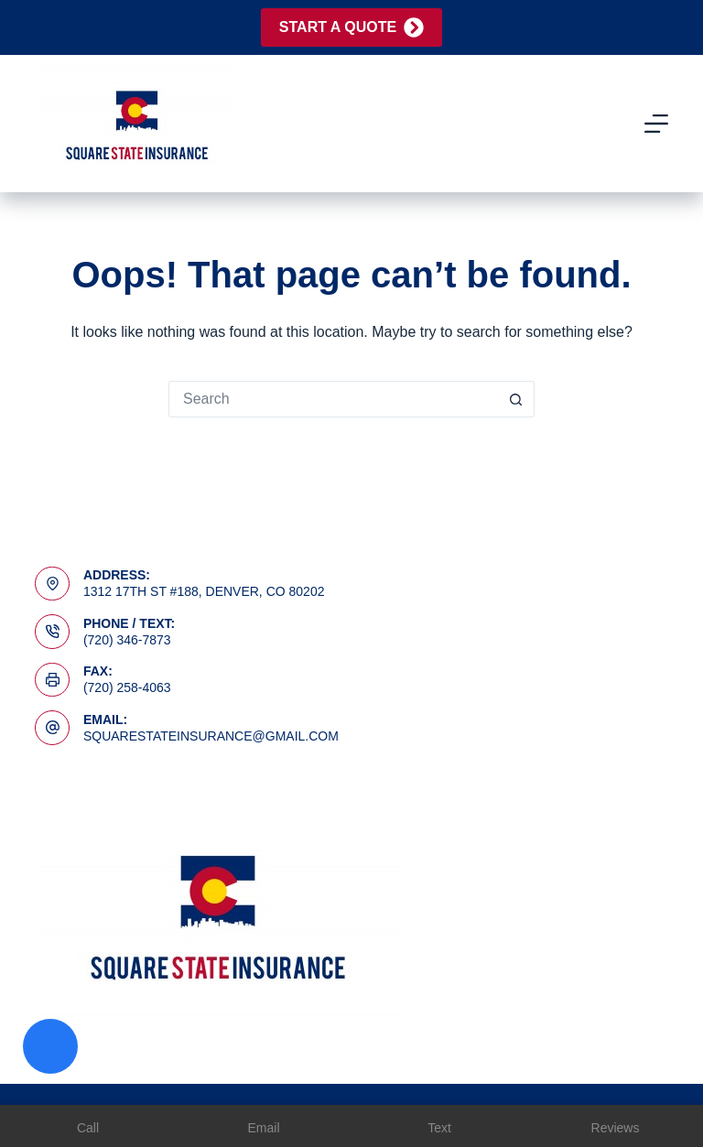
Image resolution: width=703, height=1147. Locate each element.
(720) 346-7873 (127, 640)
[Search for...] (333, 399)
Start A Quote (351, 27)
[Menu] (656, 123)
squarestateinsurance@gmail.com (211, 736)
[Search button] (516, 399)
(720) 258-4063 (127, 687)
